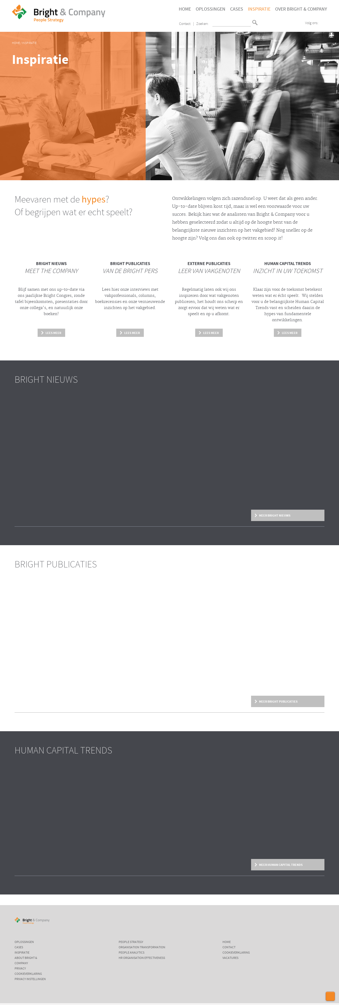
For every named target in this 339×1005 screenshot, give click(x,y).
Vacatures (230, 958)
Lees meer (53, 333)
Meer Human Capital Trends (281, 865)
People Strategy (131, 942)
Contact (184, 24)
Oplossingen (210, 9)
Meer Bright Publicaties (278, 701)
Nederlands (262, 20)
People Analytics (131, 953)
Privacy (20, 969)
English (262, 24)
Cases (236, 9)
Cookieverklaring (28, 974)
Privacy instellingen (30, 979)
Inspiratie (259, 9)
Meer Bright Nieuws (275, 515)
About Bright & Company (26, 961)
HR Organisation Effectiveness (142, 958)
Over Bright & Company (301, 9)
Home (185, 9)
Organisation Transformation (142, 947)
